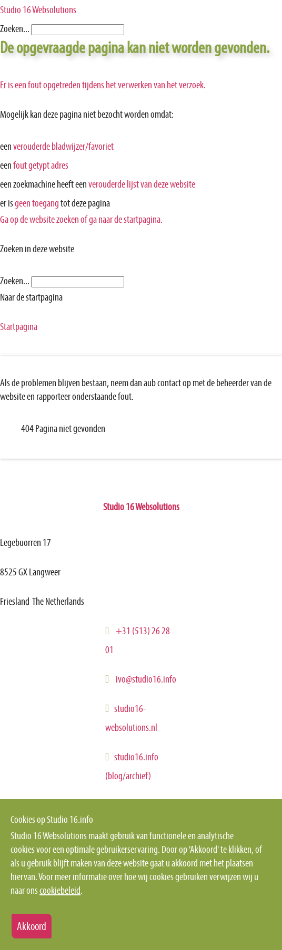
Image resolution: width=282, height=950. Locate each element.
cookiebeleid (59, 890)
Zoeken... (14, 28)
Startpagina (18, 326)
